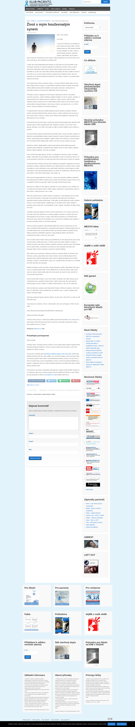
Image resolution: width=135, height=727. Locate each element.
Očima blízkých (37, 394)
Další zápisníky (90, 525)
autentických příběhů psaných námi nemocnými (57, 354)
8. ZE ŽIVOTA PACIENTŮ (43, 21)
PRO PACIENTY (39, 12)
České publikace (36, 719)
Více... (41, 706)
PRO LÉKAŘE (29, 12)
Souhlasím (111, 724)
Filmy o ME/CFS (45, 719)
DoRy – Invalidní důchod (93, 513)
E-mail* (90, 46)
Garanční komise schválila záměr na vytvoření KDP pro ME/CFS (94, 357)
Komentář (32, 415)
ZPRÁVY (33, 21)
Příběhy (53, 394)
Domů (28, 21)
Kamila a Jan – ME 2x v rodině (95, 515)
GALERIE (83, 12)
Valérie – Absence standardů (94, 518)
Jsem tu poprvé (55, 9)
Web (30, 452)
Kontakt (64, 9)
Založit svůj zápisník (92, 527)
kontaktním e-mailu (51, 374)
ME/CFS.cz (37, 328)
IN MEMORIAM (92, 12)
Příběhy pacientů (26, 719)
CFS (70, 319)
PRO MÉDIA (64, 12)
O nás (47, 9)
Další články (89, 489)
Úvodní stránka (30, 9)
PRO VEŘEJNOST (74, 12)
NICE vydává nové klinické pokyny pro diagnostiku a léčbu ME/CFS (95, 364)
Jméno (31, 435)
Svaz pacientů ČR (65, 719)
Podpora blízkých (46, 394)
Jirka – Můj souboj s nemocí (94, 522)
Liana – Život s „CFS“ (92, 520)
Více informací (121, 724)
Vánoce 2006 (32, 390)
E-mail (31, 443)
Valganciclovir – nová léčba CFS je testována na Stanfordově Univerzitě (59, 390)
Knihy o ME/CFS (55, 719)
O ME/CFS (40, 9)
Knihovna (72, 9)
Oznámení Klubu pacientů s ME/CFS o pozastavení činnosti (94, 336)
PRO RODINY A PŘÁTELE (52, 12)
